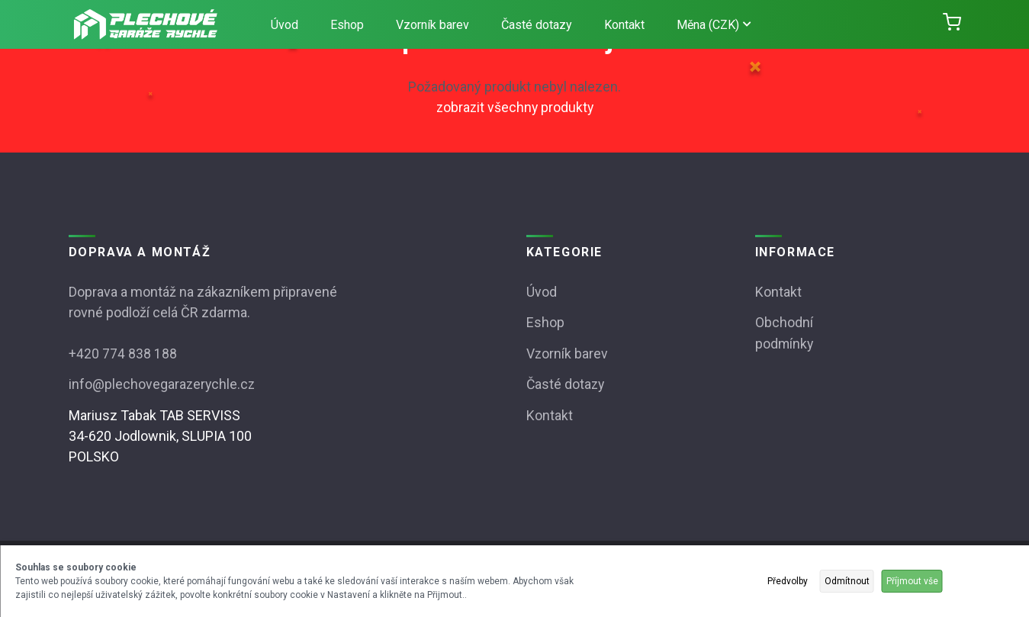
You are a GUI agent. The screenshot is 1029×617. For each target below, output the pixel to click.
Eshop (347, 25)
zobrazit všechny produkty (515, 107)
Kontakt (624, 25)
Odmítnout (847, 581)
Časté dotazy (536, 25)
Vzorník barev (432, 25)
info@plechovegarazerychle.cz (163, 383)
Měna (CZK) (714, 25)
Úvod (284, 25)
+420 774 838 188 (123, 353)
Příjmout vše (912, 581)
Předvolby (787, 581)
